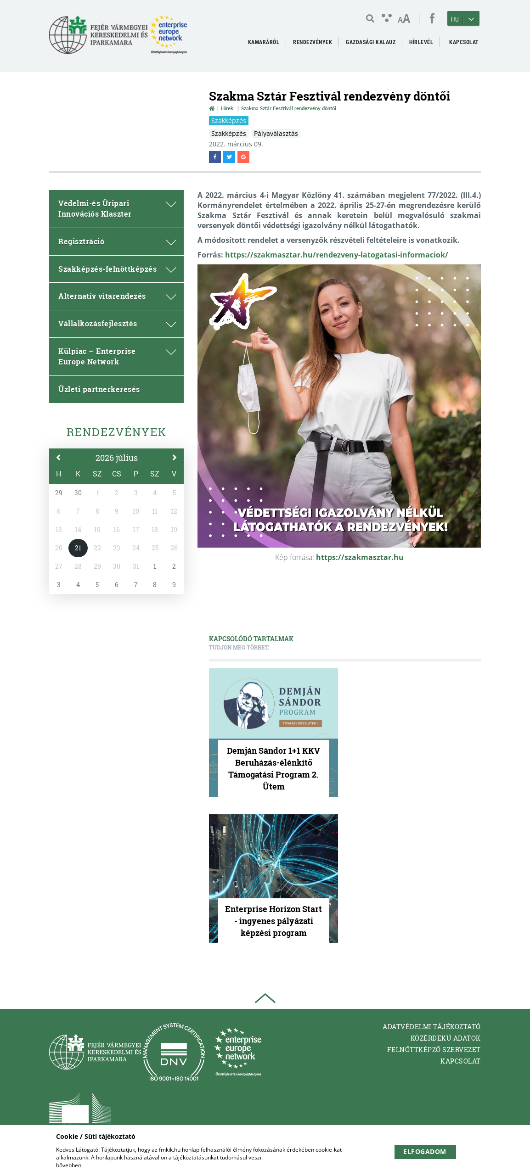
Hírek (227, 108)
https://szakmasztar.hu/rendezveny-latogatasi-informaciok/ (336, 255)
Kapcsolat (460, 1061)
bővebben (68, 1165)
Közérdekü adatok (446, 1038)
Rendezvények (117, 432)
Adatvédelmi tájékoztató (432, 1026)
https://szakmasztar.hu (360, 557)
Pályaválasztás (276, 133)
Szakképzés (228, 120)
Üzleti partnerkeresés (99, 389)
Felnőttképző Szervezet (434, 1049)
